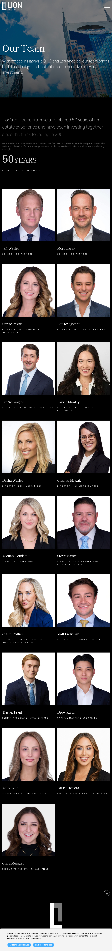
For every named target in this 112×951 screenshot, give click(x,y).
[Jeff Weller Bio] (28, 222)
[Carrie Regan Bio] (28, 299)
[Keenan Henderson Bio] (28, 531)
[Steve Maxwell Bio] (83, 531)
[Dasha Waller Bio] (28, 454)
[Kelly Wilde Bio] (28, 761)
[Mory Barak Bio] (83, 222)
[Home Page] (12, 6)
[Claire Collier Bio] (28, 609)
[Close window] (109, 931)
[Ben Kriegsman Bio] (83, 299)
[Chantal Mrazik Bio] (83, 454)
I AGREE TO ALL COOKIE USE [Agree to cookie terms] (19, 945)
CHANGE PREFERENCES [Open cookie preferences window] (43, 945)
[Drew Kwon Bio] (83, 686)
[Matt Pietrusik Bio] (83, 609)
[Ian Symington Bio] (28, 377)
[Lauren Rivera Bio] (83, 761)
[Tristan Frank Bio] (28, 686)
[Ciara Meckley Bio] (28, 837)
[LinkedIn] (107, 893)
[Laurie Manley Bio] (83, 377)
